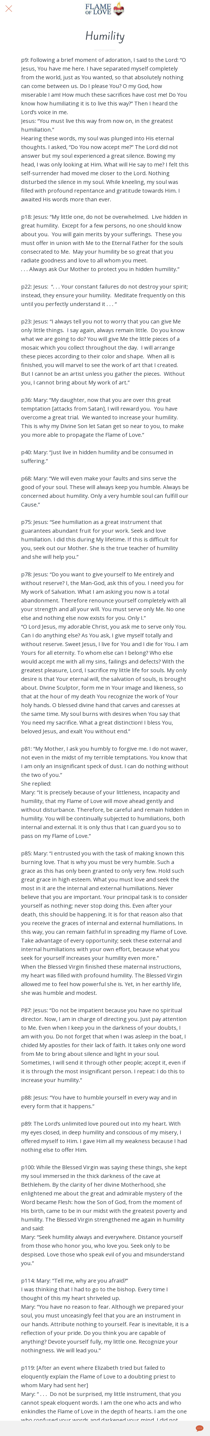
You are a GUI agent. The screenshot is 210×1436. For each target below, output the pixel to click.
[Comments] (199, 1428)
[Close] (8, 8)
